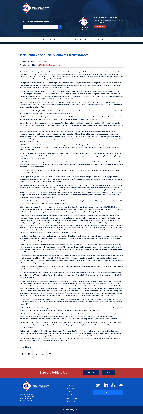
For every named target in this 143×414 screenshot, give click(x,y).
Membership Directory (116, 6)
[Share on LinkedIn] (36, 354)
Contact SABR (71, 401)
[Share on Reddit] (42, 354)
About (71, 382)
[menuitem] (91, 5)
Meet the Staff (71, 388)
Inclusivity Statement (71, 398)
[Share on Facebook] (23, 354)
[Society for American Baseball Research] (35, 8)
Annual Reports (71, 395)
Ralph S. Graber (43, 61)
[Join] (108, 372)
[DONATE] (108, 392)
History (71, 385)
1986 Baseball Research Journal (50, 65)
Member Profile (91, 6)
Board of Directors (71, 392)
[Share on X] (29, 354)
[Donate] (91, 372)
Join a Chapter (102, 6)
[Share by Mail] (50, 354)
